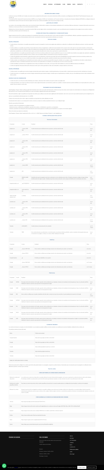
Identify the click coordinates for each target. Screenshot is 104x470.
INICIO (71, 436)
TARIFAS (72, 442)
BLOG (71, 444)
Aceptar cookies (81, 467)
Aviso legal (72, 454)
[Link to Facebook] (88, 4)
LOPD (71, 451)
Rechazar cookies (91, 467)
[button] (4, 466)
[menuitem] (44, 4)
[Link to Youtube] (94, 4)
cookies (16, 467)
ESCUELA (72, 438)
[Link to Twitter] (92, 4)
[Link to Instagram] (90, 4)
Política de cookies (74, 449)
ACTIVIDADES (73, 440)
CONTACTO (72, 447)
